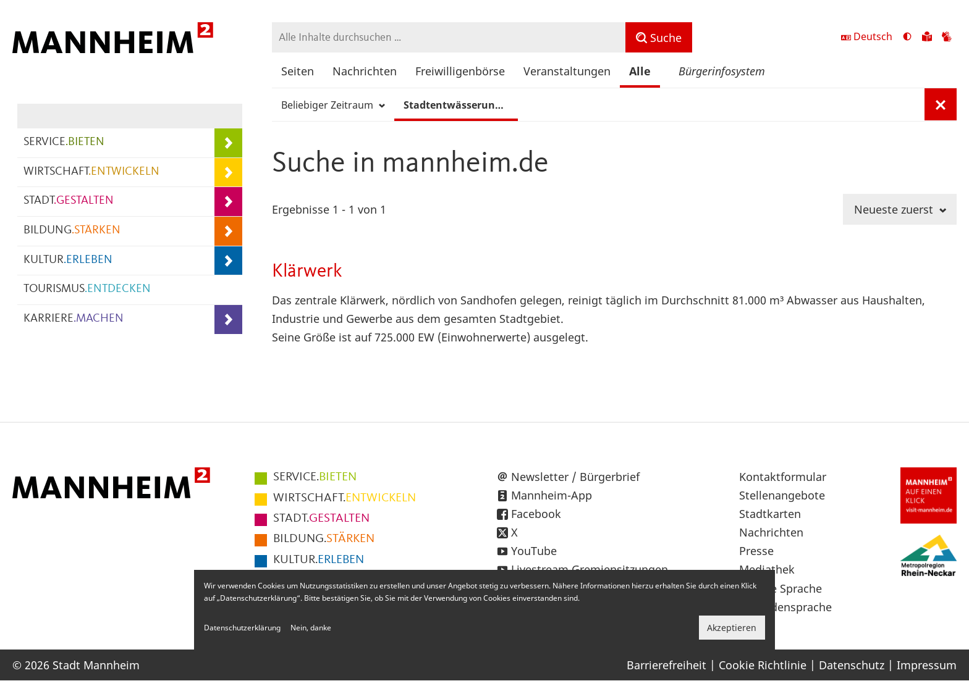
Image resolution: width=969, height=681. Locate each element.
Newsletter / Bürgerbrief (575, 476)
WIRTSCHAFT (91, 172)
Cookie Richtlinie (762, 665)
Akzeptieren (731, 627)
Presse (756, 550)
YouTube (534, 550)
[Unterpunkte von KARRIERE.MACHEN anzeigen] (228, 319)
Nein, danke (310, 627)
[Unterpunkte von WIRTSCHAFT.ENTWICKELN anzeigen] (228, 172)
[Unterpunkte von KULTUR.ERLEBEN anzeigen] (228, 260)
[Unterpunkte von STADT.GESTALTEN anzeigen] (228, 201)
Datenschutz (851, 665)
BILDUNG (72, 230)
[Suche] (658, 37)
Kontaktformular (782, 476)
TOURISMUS (87, 289)
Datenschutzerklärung (242, 627)
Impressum (927, 665)
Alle (640, 71)
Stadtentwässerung (458, 105)
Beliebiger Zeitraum (333, 105)
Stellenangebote (782, 495)
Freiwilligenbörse (460, 71)
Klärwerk (307, 271)
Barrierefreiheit (666, 665)
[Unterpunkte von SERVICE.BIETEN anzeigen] (228, 142)
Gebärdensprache (785, 607)
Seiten (297, 71)
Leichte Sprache (780, 588)
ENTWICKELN (344, 498)
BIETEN (315, 477)
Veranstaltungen (567, 71)
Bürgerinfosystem (722, 71)
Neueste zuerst (900, 209)
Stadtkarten (770, 513)
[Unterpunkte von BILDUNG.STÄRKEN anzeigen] (228, 231)
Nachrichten (364, 71)
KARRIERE (73, 319)
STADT (68, 201)
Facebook (536, 513)
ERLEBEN (318, 560)
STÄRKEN (323, 539)
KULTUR (67, 260)
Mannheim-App (551, 495)
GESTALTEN (321, 518)
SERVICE (63, 142)
